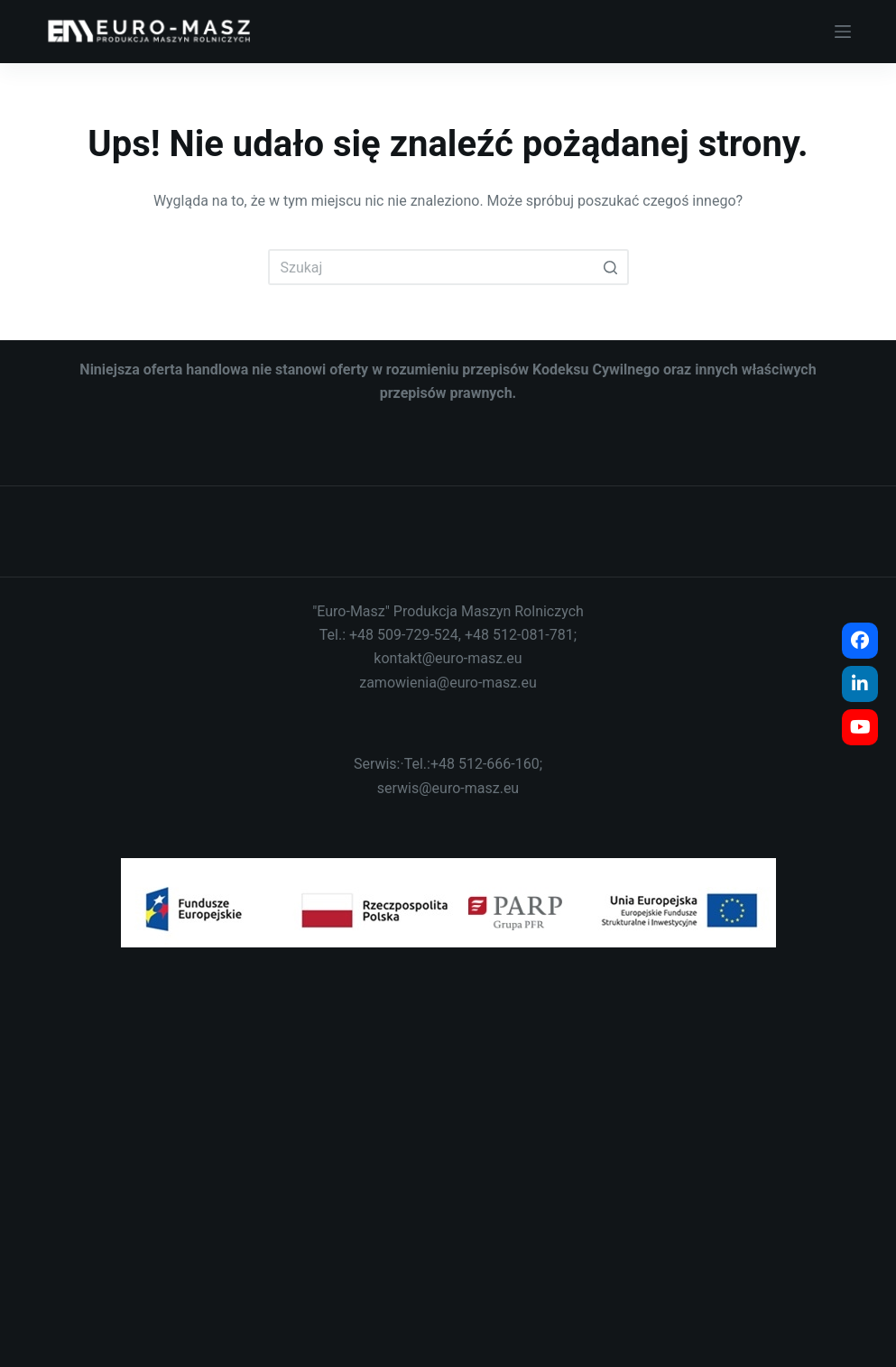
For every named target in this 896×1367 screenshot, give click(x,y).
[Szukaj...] (448, 267)
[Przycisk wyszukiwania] (611, 267)
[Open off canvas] (843, 31)
